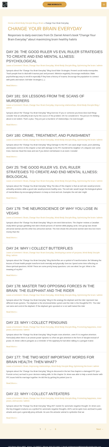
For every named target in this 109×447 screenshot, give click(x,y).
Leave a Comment (13, 62)
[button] (54, 5)
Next (100, 414)
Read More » (11, 82)
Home (10, 24)
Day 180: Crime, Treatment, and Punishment (46, 128)
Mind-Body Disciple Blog (25, 24)
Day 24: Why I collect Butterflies (38, 236)
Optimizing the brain (82, 62)
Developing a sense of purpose (65, 240)
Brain (39, 24)
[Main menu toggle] (104, 5)
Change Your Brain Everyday (39, 62)
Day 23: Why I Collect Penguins (35, 309)
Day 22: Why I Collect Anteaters (36, 380)
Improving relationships (62, 101)
